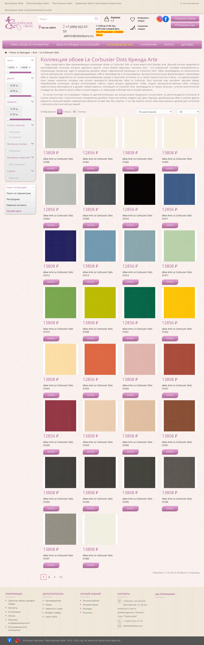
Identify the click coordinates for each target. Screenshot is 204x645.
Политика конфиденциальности (19, 621)
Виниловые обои (14, 3)
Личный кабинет (91, 600)
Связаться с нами (53, 608)
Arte (35, 52)
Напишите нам (185, 25)
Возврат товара (53, 612)
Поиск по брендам (20, 52)
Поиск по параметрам (19, 193)
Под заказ (14, 131)
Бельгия (13, 177)
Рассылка (87, 612)
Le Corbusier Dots (49, 52)
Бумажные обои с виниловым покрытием (98, 3)
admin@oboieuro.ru (132, 625)
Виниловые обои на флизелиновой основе (28, 9)
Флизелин (14, 150)
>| (60, 577)
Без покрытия (17, 164)
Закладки (87, 608)
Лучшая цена (14, 210)
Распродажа (13, 199)
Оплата (11, 615)
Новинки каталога (16, 205)
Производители (53, 600)
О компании (14, 611)
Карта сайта (51, 616)
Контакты (13, 607)
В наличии (15, 137)
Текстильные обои (62, 3)
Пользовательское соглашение (17, 629)
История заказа (90, 604)
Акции (48, 604)
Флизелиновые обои (37, 3)
